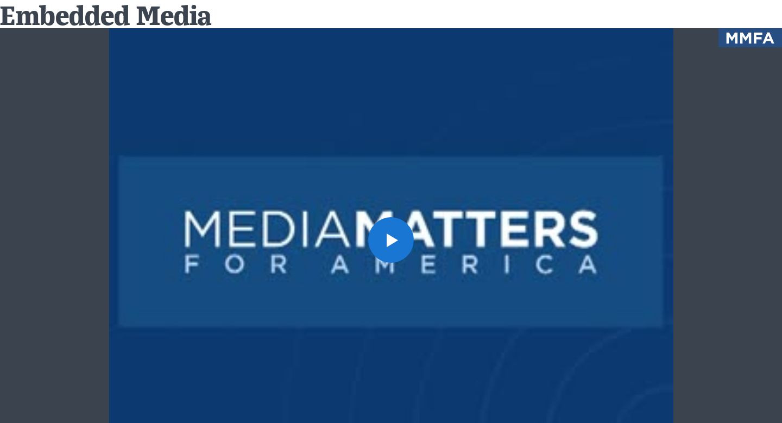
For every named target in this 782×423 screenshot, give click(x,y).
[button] (391, 240)
